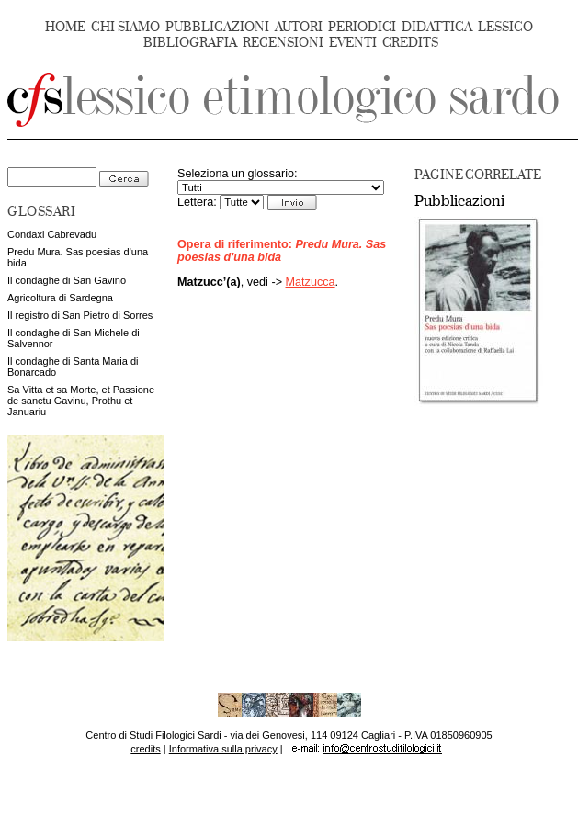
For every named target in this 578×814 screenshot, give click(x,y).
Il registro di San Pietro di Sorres (80, 315)
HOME (65, 27)
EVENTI (353, 43)
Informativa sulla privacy (223, 748)
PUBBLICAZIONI (217, 27)
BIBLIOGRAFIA (190, 43)
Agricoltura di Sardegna (60, 297)
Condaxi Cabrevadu (51, 234)
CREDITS (410, 43)
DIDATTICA (437, 27)
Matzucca (310, 282)
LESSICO (505, 27)
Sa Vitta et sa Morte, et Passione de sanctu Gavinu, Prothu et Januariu (80, 400)
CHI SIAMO (125, 27)
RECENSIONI (283, 43)
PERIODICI (362, 27)
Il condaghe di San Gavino (66, 280)
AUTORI (299, 27)
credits (145, 748)
